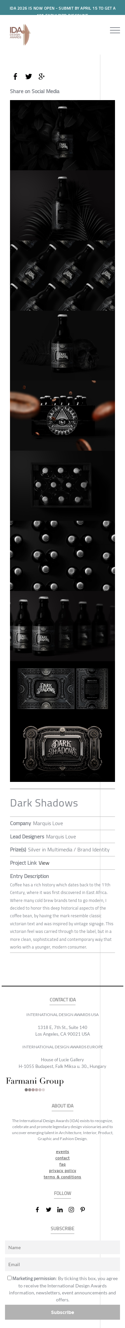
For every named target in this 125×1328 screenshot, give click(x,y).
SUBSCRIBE (62, 1228)
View (44, 863)
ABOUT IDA (62, 1106)
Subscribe (62, 1312)
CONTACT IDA (63, 999)
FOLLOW (62, 1193)
